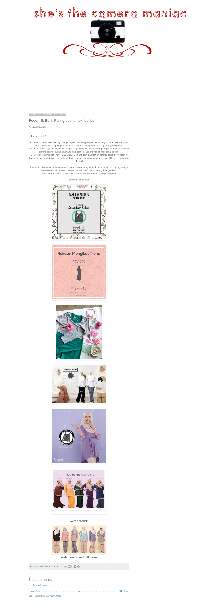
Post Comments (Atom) (51, 596)
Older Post (123, 591)
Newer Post (35, 591)
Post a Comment (40, 585)
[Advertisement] (107, 82)
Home (79, 591)
